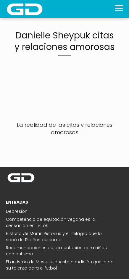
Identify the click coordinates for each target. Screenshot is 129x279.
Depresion (17, 211)
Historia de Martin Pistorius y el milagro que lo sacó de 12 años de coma (54, 237)
